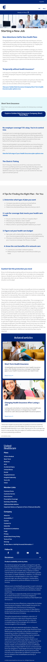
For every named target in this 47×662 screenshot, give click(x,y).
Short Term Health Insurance (17, 364)
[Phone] (38, 6)
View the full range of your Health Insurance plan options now (23, 153)
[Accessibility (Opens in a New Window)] (8, 518)
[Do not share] (18, 544)
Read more (9, 375)
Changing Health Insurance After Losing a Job (22, 403)
